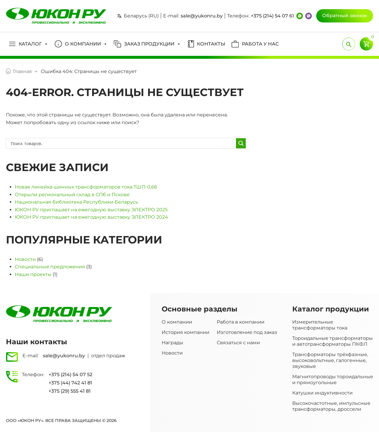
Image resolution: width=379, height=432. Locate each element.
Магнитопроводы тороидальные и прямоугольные (332, 379)
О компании (177, 322)
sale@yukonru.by (202, 16)
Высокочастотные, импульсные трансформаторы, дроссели (331, 406)
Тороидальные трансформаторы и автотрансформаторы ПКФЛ (332, 341)
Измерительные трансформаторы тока (319, 325)
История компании (185, 332)
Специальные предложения (50, 266)
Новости (25, 259)
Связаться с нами (238, 342)
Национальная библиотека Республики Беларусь (76, 202)
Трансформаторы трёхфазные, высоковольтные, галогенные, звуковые (330, 360)
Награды (172, 342)
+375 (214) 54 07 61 (272, 16)
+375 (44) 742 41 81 (70, 383)
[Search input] (123, 143)
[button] (28, 44)
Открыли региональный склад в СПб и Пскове (72, 194)
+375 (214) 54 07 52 (70, 374)
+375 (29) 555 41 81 (70, 391)
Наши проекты (33, 274)
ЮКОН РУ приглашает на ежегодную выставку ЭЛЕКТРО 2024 (91, 217)
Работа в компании (240, 322)
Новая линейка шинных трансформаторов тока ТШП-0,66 (86, 187)
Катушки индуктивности (322, 393)
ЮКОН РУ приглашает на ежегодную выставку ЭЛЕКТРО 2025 (91, 209)
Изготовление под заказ (247, 332)
